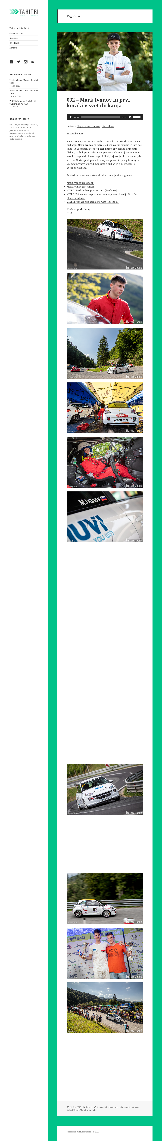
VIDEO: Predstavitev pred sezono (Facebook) (92, 190)
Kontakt (13, 47)
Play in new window (88, 125)
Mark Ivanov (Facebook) (80, 182)
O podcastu (14, 43)
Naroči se (13, 38)
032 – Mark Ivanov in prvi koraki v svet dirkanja (98, 102)
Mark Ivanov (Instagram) (81, 186)
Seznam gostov (16, 33)
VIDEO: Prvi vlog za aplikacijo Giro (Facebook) (93, 201)
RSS (81, 133)
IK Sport (75, 1110)
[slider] (100, 117)
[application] (105, 117)
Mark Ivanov (85, 1110)
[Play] (70, 117)
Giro (122, 1107)
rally (94, 1110)
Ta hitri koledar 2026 (19, 28)
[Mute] (130, 117)
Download (108, 125)
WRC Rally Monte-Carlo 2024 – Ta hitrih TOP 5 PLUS (23, 102)
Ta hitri (89, 1107)
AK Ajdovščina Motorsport (108, 1107)
